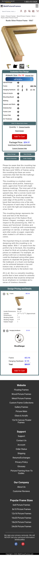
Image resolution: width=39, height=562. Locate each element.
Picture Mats (21, 411)
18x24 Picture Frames (21, 522)
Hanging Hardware (9, 90)
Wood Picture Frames (23, 16)
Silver (33, 16)
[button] (19, 79)
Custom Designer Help (19, 148)
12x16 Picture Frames (21, 513)
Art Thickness (7, 119)
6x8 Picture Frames (21, 505)
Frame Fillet (7, 115)
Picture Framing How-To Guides (21, 471)
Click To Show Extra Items (19, 123)
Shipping (21, 453)
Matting (5, 101)
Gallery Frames (21, 407)
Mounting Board (8, 97)
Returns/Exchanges (21, 457)
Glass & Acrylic (8, 93)
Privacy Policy (21, 462)
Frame (5, 86)
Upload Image (7, 82)
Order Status (21, 449)
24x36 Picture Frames (21, 526)
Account (21, 445)
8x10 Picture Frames (21, 509)
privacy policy (20, 539)
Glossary (21, 466)
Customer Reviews (21, 491)
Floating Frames (21, 390)
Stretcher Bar (7, 108)
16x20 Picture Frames (21, 518)
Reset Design (19, 131)
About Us (21, 487)
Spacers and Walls (9, 104)
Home (3, 16)
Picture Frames (10, 16)
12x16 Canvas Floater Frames (21, 421)
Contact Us (21, 440)
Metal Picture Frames (21, 398)
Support (21, 436)
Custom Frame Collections (21, 402)
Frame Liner (7, 111)
